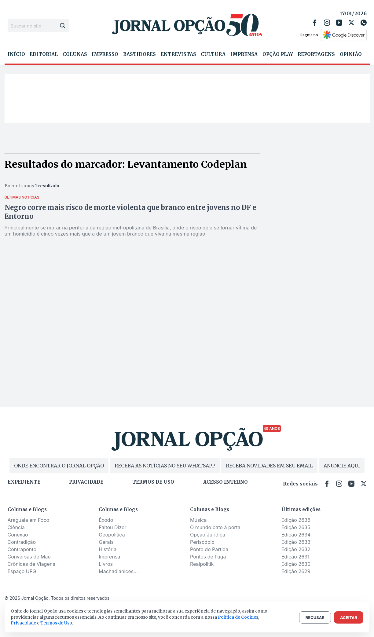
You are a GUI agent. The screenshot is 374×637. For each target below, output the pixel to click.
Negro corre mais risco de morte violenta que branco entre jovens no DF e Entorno (130, 212)
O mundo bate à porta (215, 527)
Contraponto (22, 549)
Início (16, 54)
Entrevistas (178, 54)
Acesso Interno (225, 482)
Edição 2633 (295, 542)
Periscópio (202, 542)
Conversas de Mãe (29, 557)
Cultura (213, 54)
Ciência (16, 527)
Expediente (24, 482)
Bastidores (139, 54)
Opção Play (277, 54)
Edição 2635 (295, 527)
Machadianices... (118, 571)
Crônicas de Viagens (31, 564)
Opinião (351, 54)
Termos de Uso (56, 623)
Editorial (44, 54)
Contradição (22, 542)
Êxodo (106, 520)
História (107, 549)
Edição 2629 (295, 571)
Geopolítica (112, 535)
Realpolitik (202, 564)
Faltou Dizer (112, 527)
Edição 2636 (295, 520)
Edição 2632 (295, 549)
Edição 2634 (296, 535)
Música (198, 520)
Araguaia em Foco (29, 520)
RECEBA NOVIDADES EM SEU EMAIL (269, 466)
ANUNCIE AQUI (342, 466)
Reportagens (316, 54)
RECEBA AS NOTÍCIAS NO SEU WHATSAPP (165, 466)
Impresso (105, 54)
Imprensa (244, 54)
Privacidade (86, 482)
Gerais (106, 542)
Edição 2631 (295, 557)
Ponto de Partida (209, 549)
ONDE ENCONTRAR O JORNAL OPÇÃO (59, 466)
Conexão (18, 535)
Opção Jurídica (207, 535)
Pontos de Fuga (208, 557)
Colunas (75, 54)
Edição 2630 (295, 564)
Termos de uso (153, 482)
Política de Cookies (238, 617)
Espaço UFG (22, 571)
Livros (106, 564)
